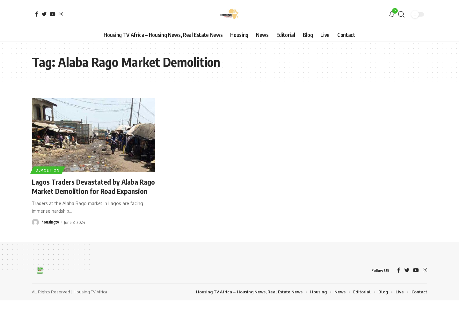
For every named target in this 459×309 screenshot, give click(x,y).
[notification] (392, 14)
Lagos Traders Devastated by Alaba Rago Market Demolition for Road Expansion (85, 190)
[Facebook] (36, 14)
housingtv (50, 230)
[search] (401, 14)
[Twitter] (44, 14)
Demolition (48, 170)
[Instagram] (61, 14)
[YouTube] (52, 14)
